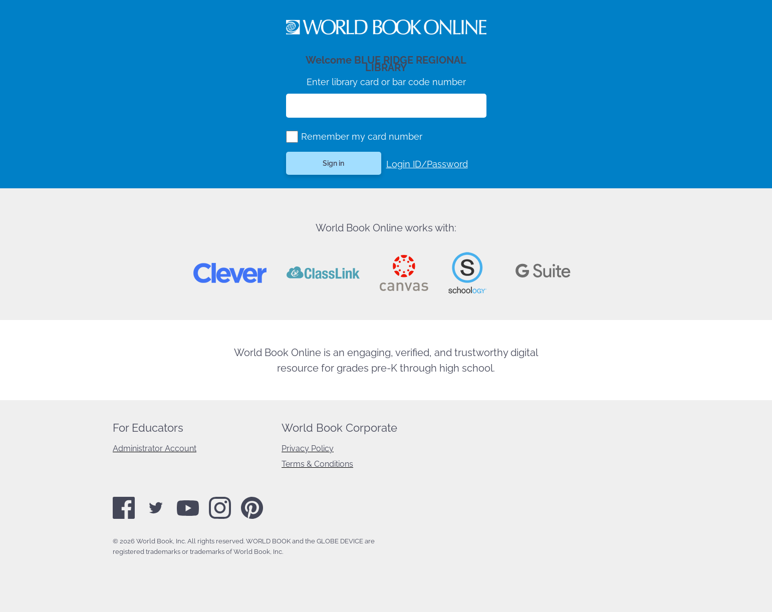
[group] (292, 137)
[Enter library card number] (386, 106)
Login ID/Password (427, 164)
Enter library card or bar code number (386, 82)
